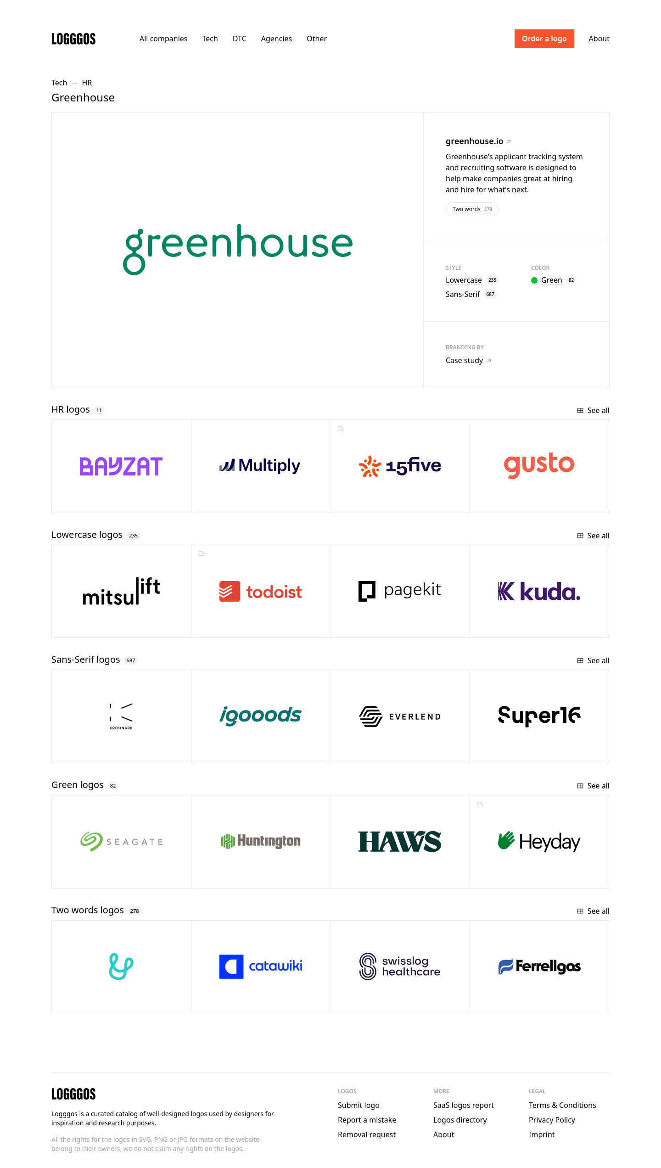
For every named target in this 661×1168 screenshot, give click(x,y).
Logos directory (460, 1120)
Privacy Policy (552, 1120)
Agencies (276, 39)
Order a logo (544, 39)
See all (593, 410)
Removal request (367, 1134)
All (163, 39)
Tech (210, 39)
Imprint (542, 1134)
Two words (472, 209)
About (599, 39)
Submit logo (359, 1105)
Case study (468, 360)
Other (317, 39)
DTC (239, 39)
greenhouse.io (478, 140)
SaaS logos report (463, 1105)
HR (87, 83)
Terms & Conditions (562, 1105)
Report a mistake (367, 1120)
